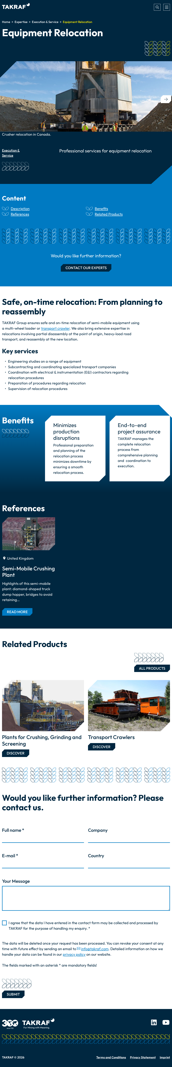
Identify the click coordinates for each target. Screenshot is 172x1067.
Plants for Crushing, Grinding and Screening (42, 740)
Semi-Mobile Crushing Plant (28, 571)
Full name (13, 830)
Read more (17, 611)
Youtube (166, 1022)
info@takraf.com (95, 948)
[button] (166, 99)
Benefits (101, 208)
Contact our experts (86, 267)
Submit (13, 994)
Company (98, 830)
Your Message (16, 881)
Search (157, 7)
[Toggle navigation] (166, 7)
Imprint (165, 1057)
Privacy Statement (143, 1057)
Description (20, 208)
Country (96, 855)
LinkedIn (154, 1022)
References (20, 214)
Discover (16, 753)
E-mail (10, 855)
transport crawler (55, 328)
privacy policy (74, 954)
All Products (149, 668)
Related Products (109, 214)
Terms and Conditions (111, 1057)
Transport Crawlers (111, 737)
